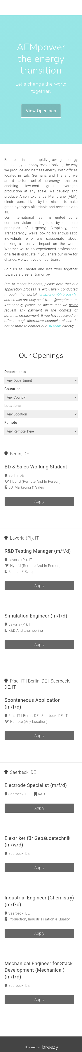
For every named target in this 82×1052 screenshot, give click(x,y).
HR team (54, 326)
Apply (39, 501)
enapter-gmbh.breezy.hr (58, 294)
